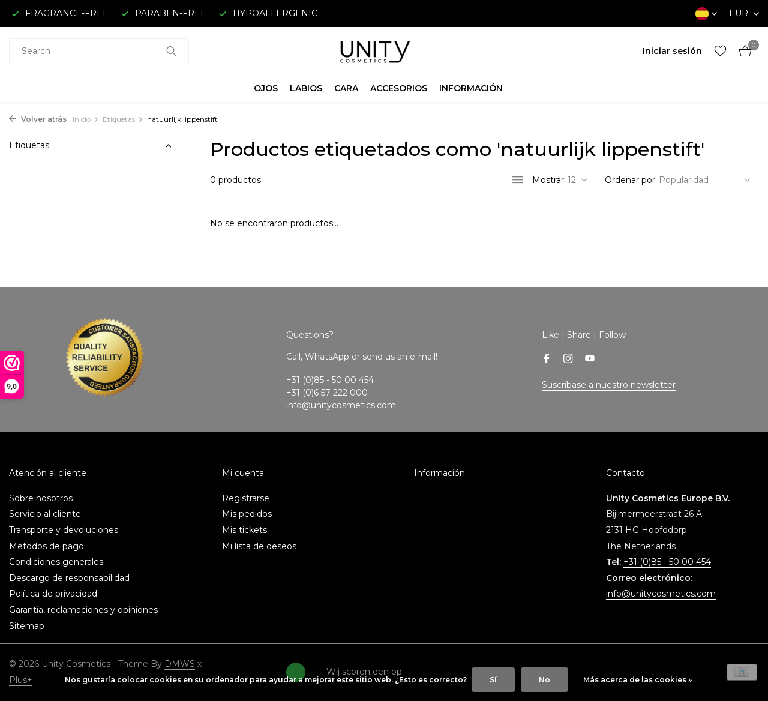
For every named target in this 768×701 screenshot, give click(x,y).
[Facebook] (546, 359)
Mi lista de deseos (259, 546)
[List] (517, 180)
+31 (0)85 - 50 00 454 (667, 561)
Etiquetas (123, 119)
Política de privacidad (53, 593)
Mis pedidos (247, 513)
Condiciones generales (56, 561)
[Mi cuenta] (672, 51)
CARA (346, 88)
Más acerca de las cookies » (637, 679)
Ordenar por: (631, 180)
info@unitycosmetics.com (341, 405)
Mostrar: (549, 180)
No (544, 679)
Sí (493, 679)
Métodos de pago (46, 546)
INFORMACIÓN (471, 88)
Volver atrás (38, 119)
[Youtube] (590, 359)
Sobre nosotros (41, 498)
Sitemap (26, 626)
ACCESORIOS (398, 88)
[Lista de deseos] (720, 51)
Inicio (86, 119)
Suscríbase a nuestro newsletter (609, 384)
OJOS (266, 88)
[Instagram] (568, 359)
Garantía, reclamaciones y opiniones (83, 609)
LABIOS (306, 88)
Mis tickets (244, 530)
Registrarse (245, 498)
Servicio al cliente (45, 513)
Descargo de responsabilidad (69, 578)
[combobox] (99, 51)
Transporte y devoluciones (63, 530)
